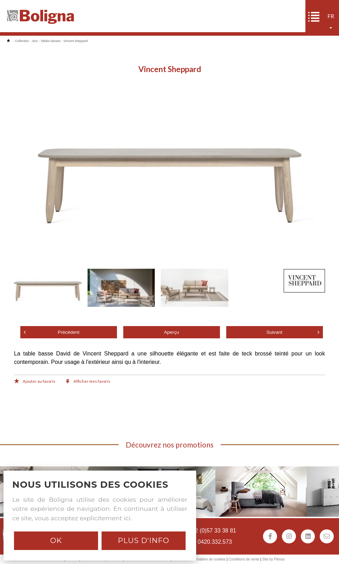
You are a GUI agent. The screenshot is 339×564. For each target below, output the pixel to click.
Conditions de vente (243, 559)
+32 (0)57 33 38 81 (212, 531)
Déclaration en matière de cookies (199, 559)
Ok (56, 540)
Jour (35, 41)
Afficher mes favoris (88, 381)
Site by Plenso (273, 559)
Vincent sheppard (75, 41)
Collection (22, 41)
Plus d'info (143, 540)
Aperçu (171, 332)
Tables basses (51, 41)
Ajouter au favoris (34, 381)
